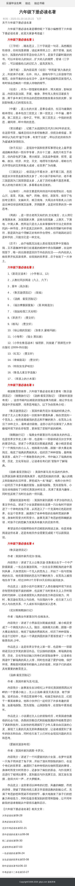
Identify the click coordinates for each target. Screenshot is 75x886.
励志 (27, 3)
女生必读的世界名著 (12, 859)
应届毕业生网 (13, 3)
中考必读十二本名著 (12, 872)
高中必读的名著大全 (12, 834)
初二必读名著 (8, 840)
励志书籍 (39, 3)
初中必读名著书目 (11, 866)
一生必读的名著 (10, 853)
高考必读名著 (8, 822)
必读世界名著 (8, 847)
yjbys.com (43, 882)
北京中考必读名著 (11, 828)
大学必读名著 (8, 815)
